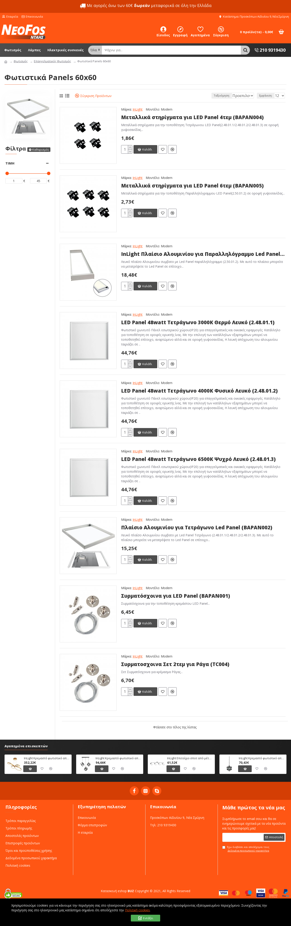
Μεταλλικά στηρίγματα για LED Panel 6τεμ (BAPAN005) (192, 185)
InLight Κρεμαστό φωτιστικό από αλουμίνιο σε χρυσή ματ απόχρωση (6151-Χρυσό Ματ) (47, 758)
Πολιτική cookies (137, 910)
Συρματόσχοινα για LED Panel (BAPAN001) (175, 596)
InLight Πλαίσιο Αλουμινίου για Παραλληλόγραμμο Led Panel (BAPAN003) (203, 254)
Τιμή (9, 163)
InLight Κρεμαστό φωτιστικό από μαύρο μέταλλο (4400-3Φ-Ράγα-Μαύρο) (118, 758)
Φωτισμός (21, 61)
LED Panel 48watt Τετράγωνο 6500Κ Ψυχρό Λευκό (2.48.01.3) (198, 459)
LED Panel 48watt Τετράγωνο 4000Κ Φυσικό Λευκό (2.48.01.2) (199, 390)
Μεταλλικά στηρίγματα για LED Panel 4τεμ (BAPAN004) (192, 117)
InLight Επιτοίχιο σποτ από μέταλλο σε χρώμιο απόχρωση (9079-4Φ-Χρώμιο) (190, 758)
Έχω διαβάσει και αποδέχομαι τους (246, 849)
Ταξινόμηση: (207, 95)
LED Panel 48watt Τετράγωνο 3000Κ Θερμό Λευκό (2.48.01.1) (198, 322)
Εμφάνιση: (267, 95)
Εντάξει (148, 918)
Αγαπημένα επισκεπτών (26, 746)
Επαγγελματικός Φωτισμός (52, 61)
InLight (138, 109)
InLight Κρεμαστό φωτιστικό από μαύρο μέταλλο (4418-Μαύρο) (262, 758)
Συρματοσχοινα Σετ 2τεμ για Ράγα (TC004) (175, 664)
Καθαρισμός (40, 150)
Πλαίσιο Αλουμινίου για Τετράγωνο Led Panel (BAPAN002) (196, 527)
